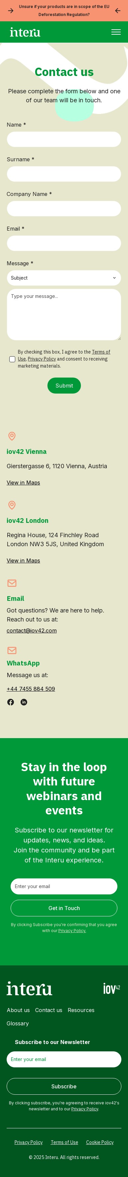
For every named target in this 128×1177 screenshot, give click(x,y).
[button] (116, 32)
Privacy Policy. (72, 930)
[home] (23, 32)
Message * (20, 263)
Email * (16, 228)
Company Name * (29, 194)
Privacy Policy (42, 359)
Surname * (20, 159)
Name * (16, 124)
